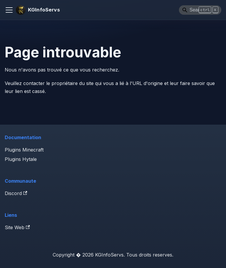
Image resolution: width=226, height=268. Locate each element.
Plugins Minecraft (24, 150)
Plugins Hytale (21, 159)
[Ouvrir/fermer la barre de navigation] (9, 10)
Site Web (17, 227)
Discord (16, 193)
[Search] (200, 10)
